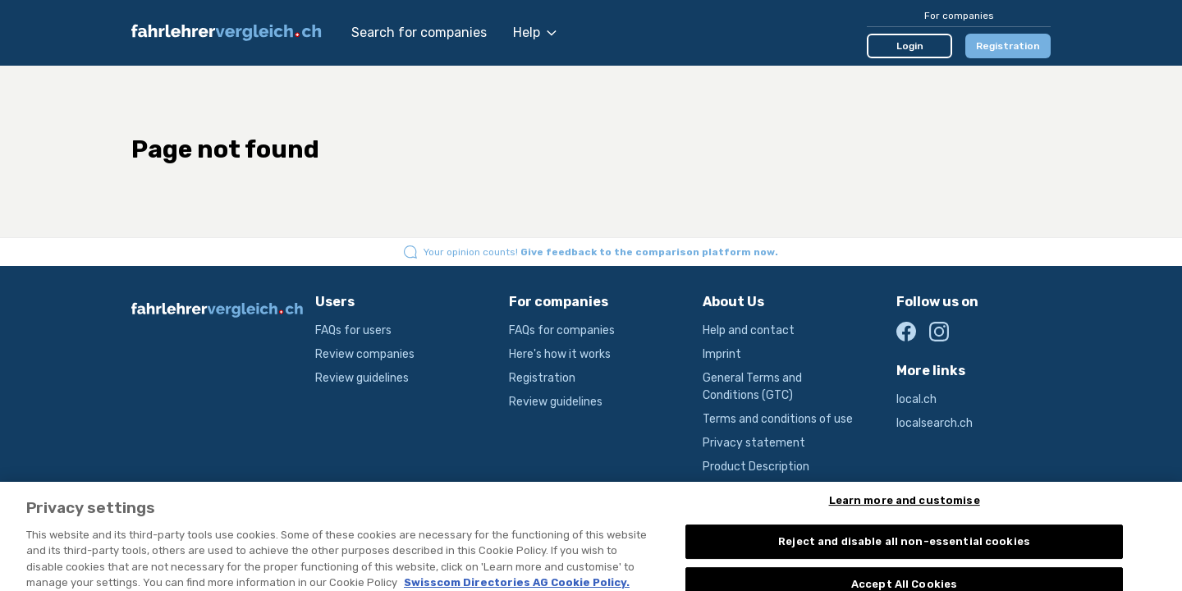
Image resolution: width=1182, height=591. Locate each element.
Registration (1008, 46)
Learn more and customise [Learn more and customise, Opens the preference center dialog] (904, 505)
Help (535, 32)
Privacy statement (754, 443)
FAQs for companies (562, 330)
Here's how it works (560, 354)
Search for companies (419, 32)
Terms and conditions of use (778, 419)
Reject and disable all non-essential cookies (904, 547)
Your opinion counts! (601, 252)
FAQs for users (353, 330)
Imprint (722, 354)
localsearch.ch (934, 423)
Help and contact (749, 330)
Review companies (365, 354)
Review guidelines (362, 378)
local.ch (916, 399)
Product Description (756, 467)
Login (909, 46)
